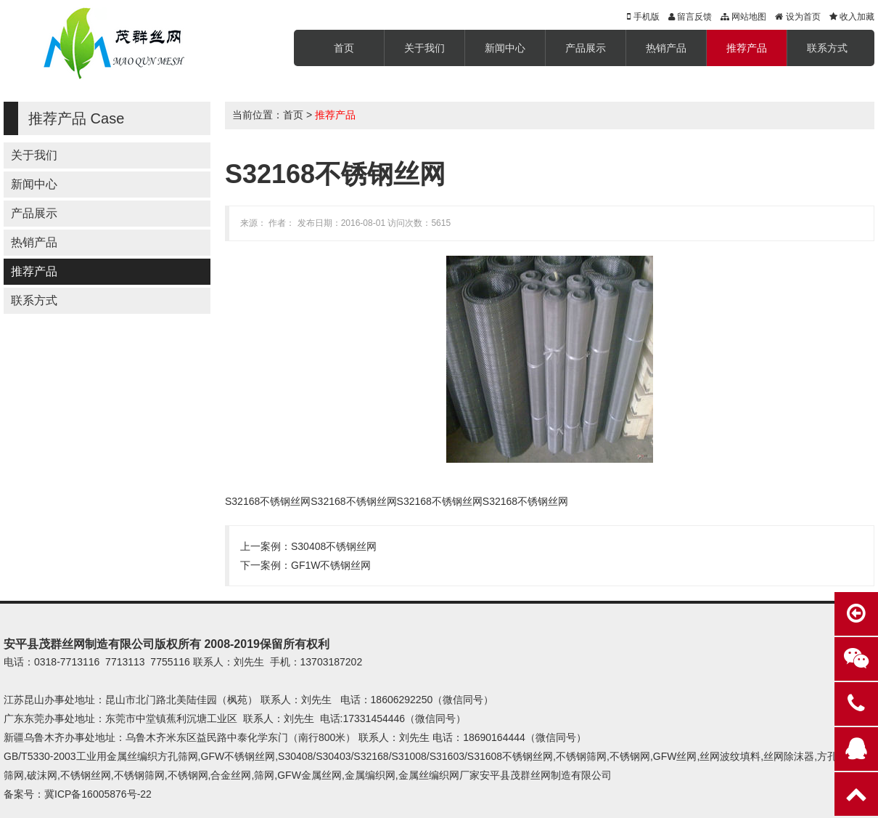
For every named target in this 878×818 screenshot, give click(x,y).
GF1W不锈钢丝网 (331, 565)
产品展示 (585, 48)
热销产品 (666, 48)
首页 (344, 48)
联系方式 (827, 48)
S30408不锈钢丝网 (334, 546)
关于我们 (424, 48)
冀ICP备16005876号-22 (98, 794)
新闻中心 (505, 48)
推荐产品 (746, 48)
